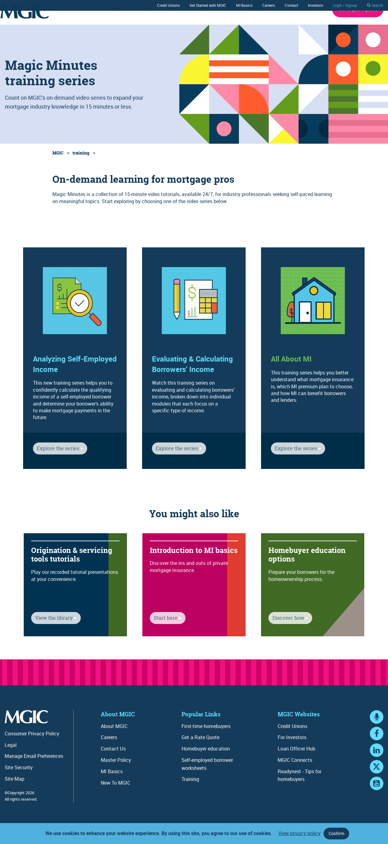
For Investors (292, 754)
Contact (291, 5)
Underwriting (103, 25)
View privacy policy (299, 833)
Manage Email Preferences (34, 773)
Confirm (336, 833)
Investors (315, 5)
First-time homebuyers (206, 743)
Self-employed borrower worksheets (207, 781)
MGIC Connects (295, 777)
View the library (50, 636)
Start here (162, 636)
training (80, 170)
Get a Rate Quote (200, 754)
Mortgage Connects (261, 25)
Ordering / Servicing (151, 25)
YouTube (376, 806)
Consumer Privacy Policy (32, 750)
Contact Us (113, 765)
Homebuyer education (206, 765)
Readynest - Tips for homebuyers (299, 792)
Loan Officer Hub (296, 765)
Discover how (284, 636)
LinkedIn (376, 773)
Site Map (14, 795)
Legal (11, 761)
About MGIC (307, 25)
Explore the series (54, 467)
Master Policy (116, 777)
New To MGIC (115, 799)
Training (195, 25)
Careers (268, 5)
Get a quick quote (357, 26)
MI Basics (244, 5)
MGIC (57, 170)
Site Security (19, 784)
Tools (223, 25)
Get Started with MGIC (208, 5)
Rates (70, 25)
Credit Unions (168, 5)
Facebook (376, 756)
